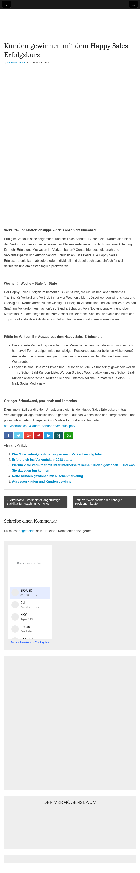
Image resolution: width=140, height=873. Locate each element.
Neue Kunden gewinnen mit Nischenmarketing (47, 476)
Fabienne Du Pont (16, 62)
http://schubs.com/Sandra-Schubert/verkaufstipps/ (39, 426)
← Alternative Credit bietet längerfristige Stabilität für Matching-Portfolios (33, 501)
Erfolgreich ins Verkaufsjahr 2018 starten (43, 459)
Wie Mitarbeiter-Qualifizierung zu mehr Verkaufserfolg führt (57, 454)
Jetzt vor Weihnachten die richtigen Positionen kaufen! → (98, 501)
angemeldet (27, 531)
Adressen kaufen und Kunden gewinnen (42, 481)
